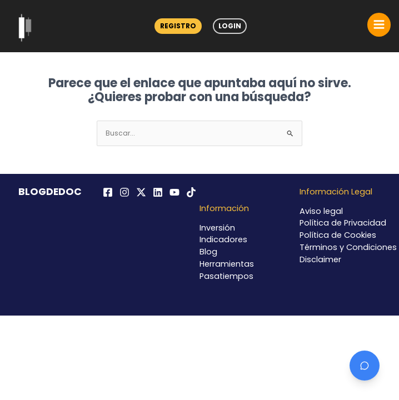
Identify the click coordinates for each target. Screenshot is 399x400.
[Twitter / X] (141, 192)
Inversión (217, 227)
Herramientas (227, 263)
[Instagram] (124, 192)
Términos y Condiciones (348, 247)
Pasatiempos (226, 276)
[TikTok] (191, 192)
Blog (208, 251)
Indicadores (223, 239)
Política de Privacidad (343, 222)
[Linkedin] (158, 192)
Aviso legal (321, 211)
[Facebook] (108, 192)
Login (229, 26)
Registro (178, 26)
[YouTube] (174, 192)
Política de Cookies (338, 235)
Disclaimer (320, 259)
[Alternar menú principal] (379, 24)
